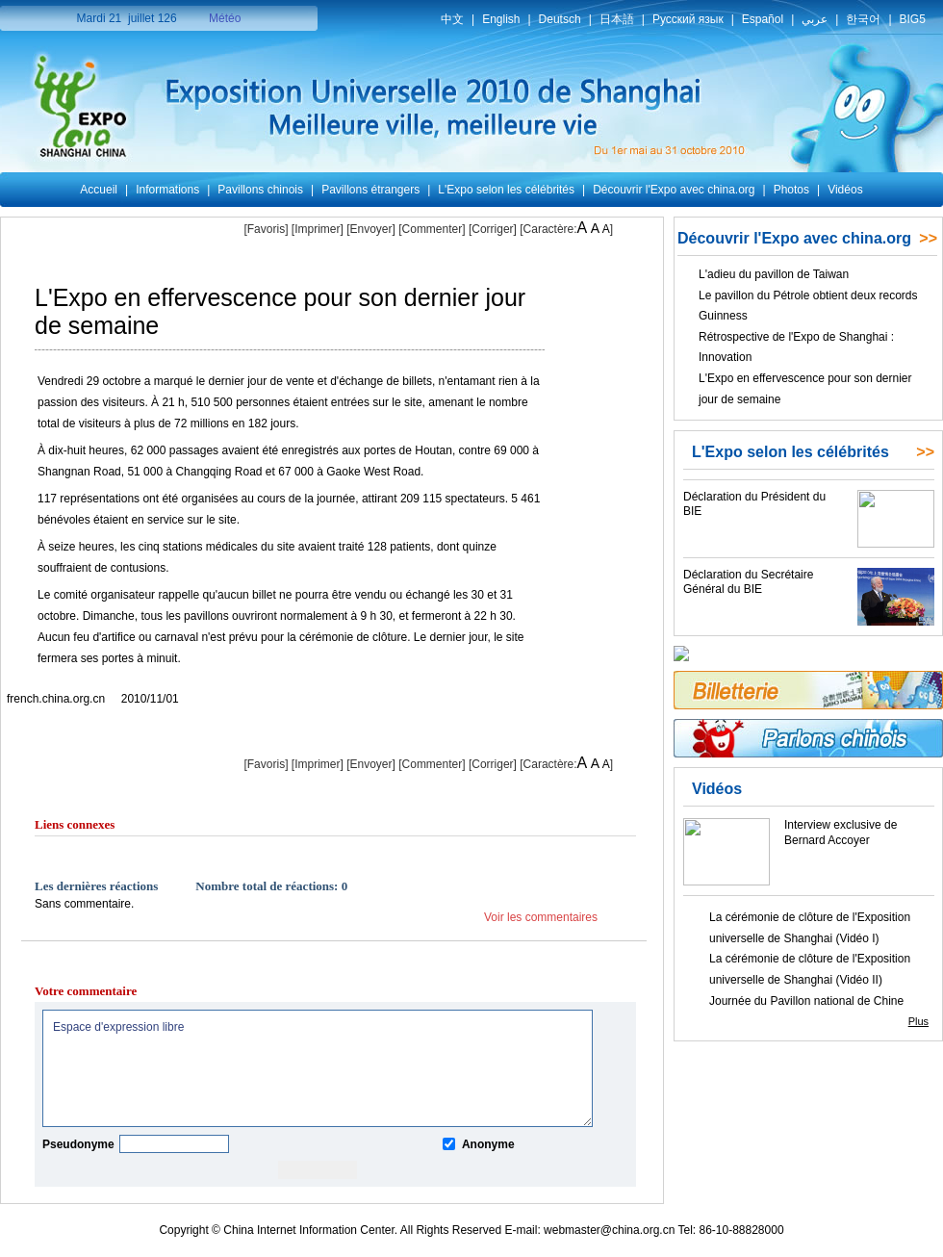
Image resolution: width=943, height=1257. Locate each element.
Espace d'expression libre (317, 1068)
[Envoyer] (370, 229)
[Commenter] (431, 229)
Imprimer (317, 229)
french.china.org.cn (56, 698)
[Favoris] (265, 229)
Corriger (492, 229)
